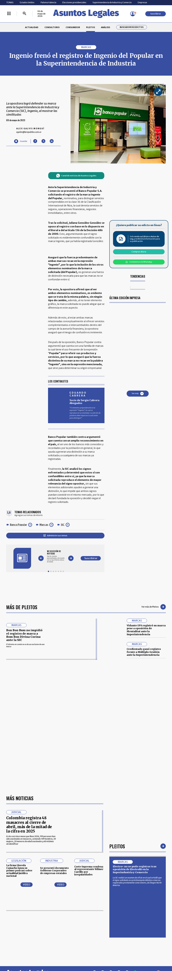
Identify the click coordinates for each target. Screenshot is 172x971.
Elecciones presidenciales (74, 2)
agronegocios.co (40, 957)
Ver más (138, 393)
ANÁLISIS (105, 27)
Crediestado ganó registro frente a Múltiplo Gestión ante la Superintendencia (144, 652)
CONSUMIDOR (73, 27)
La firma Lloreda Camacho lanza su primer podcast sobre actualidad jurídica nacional (19, 776)
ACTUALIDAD (31, 27)
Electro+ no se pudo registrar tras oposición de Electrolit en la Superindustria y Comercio (134, 774)
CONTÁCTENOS (63, 918)
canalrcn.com (134, 957)
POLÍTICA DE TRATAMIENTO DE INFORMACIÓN (100, 930)
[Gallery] (56, 556)
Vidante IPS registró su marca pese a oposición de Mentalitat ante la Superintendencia (146, 630)
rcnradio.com (156, 957)
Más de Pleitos (21, 607)
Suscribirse (155, 13)
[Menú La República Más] (9, 14)
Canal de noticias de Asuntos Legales (76, 175)
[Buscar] (24, 14)
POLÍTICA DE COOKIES (66, 938)
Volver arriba (151, 878)
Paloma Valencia (48, 2)
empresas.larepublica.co (71, 957)
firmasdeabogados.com (106, 957)
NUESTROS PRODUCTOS (67, 924)
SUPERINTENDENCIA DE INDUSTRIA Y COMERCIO (98, 938)
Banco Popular (18, 524)
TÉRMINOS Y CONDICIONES (68, 930)
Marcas (43, 524)
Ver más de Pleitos (153, 607)
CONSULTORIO (52, 27)
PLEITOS (90, 27)
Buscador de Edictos (131, 27)
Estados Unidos (27, 2)
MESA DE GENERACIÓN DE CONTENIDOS (97, 918)
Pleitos (117, 751)
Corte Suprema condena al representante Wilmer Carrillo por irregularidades (88, 776)
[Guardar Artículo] (20, 141)
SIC (62, 524)
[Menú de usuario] (132, 14)
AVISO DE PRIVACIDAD (97, 924)
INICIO (9, 917)
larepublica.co (16, 957)
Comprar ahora (139, 251)
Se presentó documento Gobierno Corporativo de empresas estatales (54, 776)
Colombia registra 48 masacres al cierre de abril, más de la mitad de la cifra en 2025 (29, 730)
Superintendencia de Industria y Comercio (112, 2)
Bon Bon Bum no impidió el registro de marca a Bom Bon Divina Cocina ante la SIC (24, 635)
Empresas (142, 2)
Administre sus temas (55, 535)
